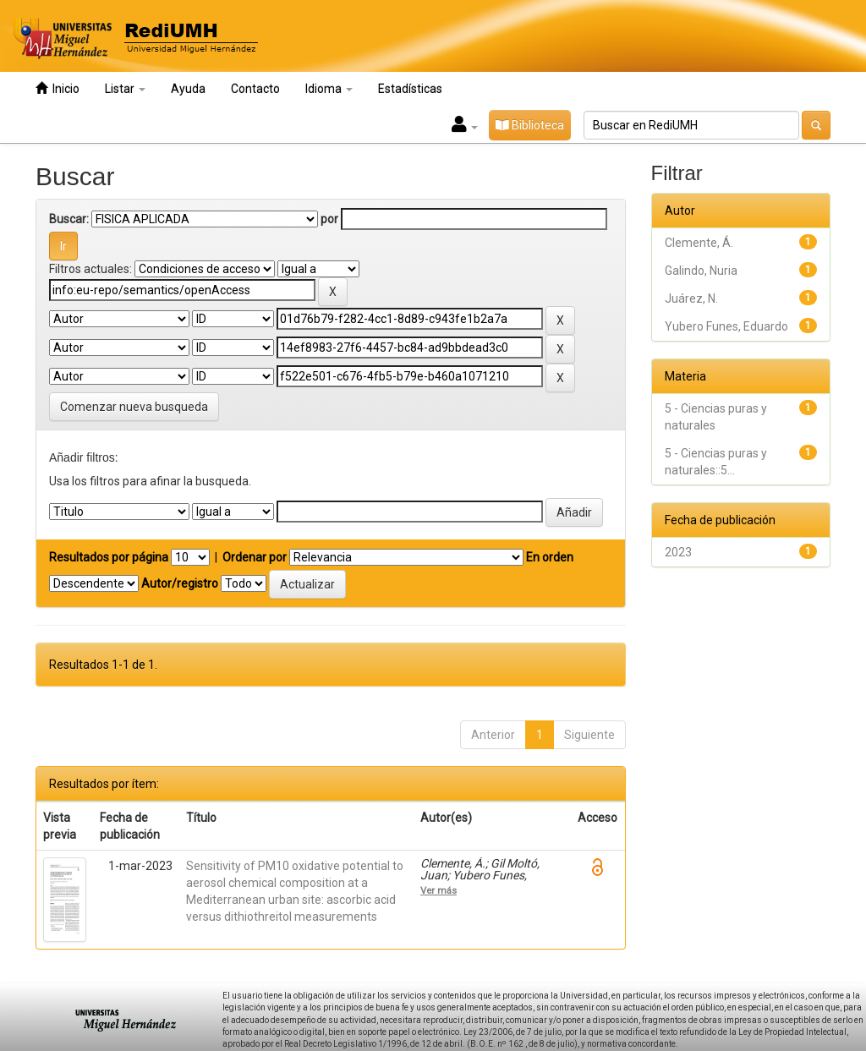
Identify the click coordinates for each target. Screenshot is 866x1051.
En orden (549, 557)
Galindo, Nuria (701, 270)
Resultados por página (108, 557)
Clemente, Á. (699, 242)
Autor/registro (179, 583)
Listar (125, 89)
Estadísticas (410, 89)
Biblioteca (530, 125)
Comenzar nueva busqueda (134, 406)
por (329, 219)
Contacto (255, 89)
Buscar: (69, 219)
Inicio (57, 88)
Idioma (329, 89)
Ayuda (188, 89)
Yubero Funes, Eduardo (726, 326)
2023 (678, 552)
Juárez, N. (691, 298)
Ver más (438, 890)
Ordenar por (254, 557)
